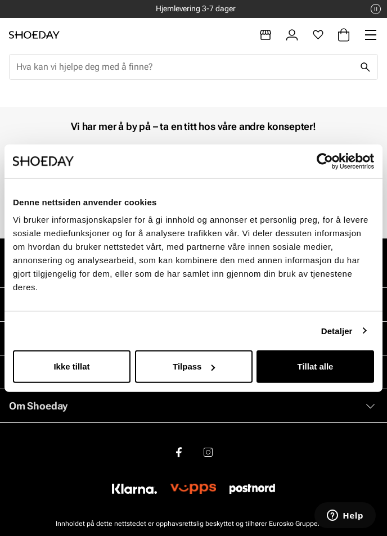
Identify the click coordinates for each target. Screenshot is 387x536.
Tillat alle (316, 366)
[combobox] (184, 67)
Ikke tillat (71, 366)
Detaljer (337, 330)
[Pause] (376, 9)
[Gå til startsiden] (34, 35)
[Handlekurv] (344, 35)
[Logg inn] (291, 35)
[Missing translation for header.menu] (371, 35)
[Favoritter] (318, 35)
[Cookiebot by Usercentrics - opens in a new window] (325, 160)
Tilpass (194, 366)
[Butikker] (265, 35)
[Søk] (365, 67)
